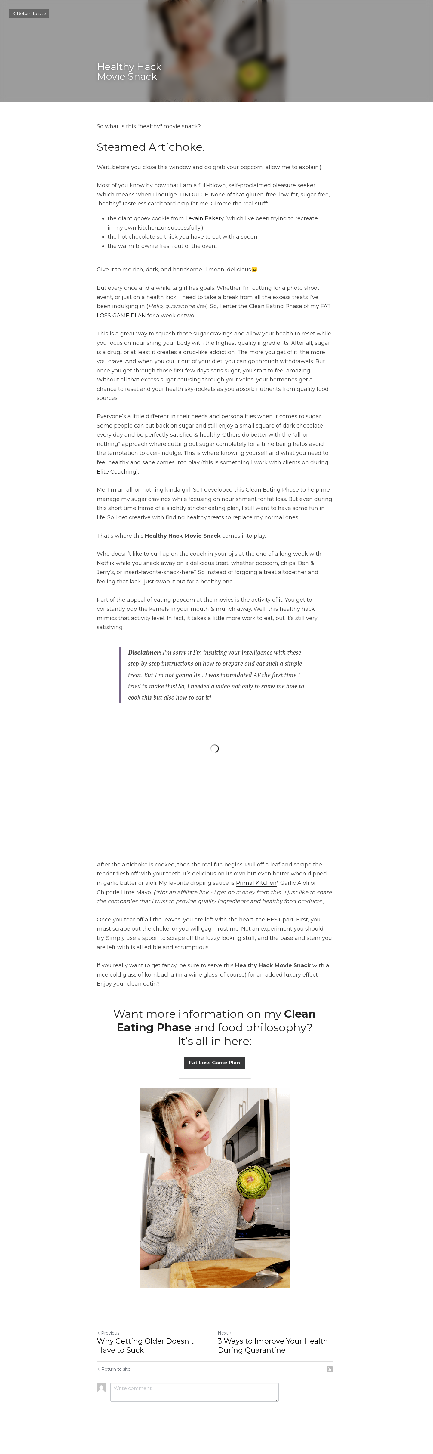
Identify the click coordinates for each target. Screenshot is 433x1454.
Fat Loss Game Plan (216, 1055)
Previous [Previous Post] (108, 1326)
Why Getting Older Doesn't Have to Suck (145, 1338)
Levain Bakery (205, 218)
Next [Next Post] (227, 1326)
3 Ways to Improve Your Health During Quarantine (275, 1338)
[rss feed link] (333, 1362)
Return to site (29, 13)
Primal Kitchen (249, 875)
